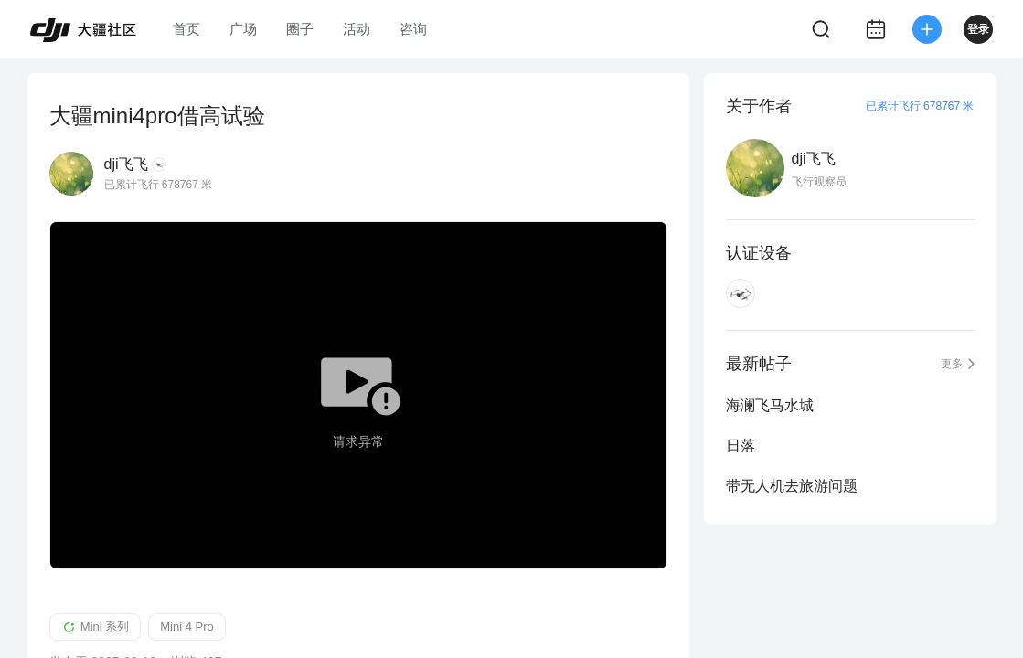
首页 (186, 29)
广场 (243, 29)
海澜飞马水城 (770, 405)
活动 (356, 29)
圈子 (300, 29)
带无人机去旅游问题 (792, 486)
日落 (740, 445)
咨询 (413, 29)
